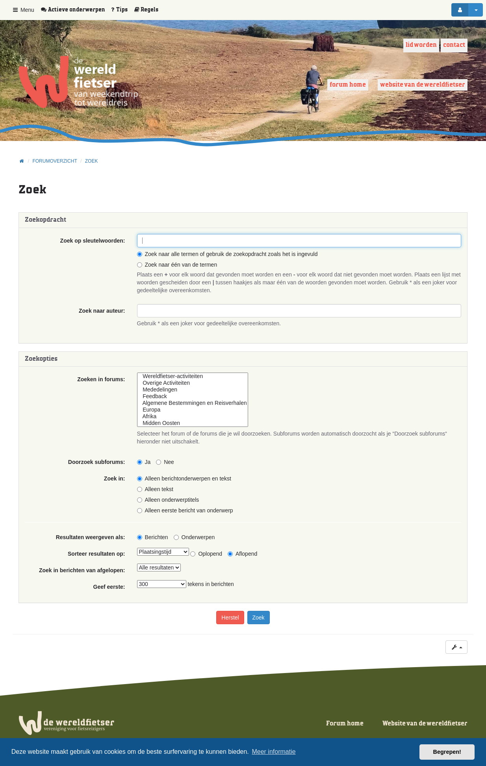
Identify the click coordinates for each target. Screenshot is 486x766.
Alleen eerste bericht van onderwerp (185, 510)
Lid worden (421, 45)
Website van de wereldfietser (422, 85)
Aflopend (242, 554)
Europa (192, 409)
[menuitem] (75, 10)
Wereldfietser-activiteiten (192, 376)
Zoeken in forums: (101, 379)
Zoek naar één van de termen (177, 265)
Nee (165, 462)
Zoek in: (114, 478)
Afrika (192, 416)
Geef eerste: (109, 587)
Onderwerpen (194, 537)
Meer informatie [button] (273, 751)
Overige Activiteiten (192, 383)
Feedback (192, 396)
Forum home (348, 85)
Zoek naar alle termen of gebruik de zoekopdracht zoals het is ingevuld (227, 254)
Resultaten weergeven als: (90, 537)
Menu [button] (23, 10)
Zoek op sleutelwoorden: (92, 240)
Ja (144, 462)
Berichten (152, 537)
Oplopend (206, 554)
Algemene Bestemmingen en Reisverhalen (192, 403)
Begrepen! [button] (447, 752)
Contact (454, 45)
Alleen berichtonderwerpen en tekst (184, 478)
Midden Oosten (192, 423)
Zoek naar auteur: (102, 311)
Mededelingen (192, 389)
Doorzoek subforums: (96, 462)
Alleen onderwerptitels (168, 500)
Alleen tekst (155, 489)
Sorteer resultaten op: (96, 554)
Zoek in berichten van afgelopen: (82, 570)
